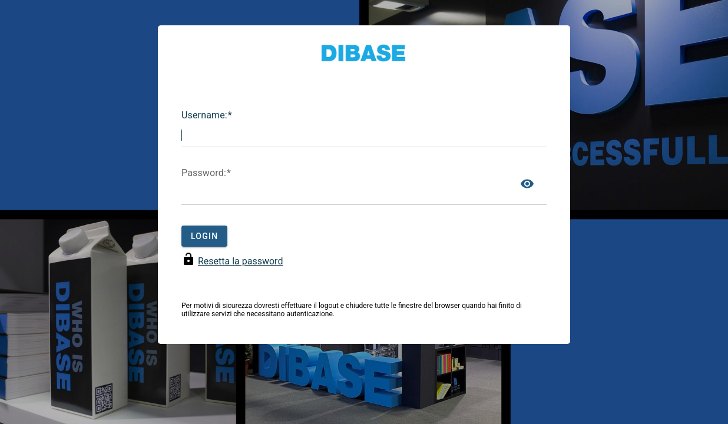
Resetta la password (240, 261)
